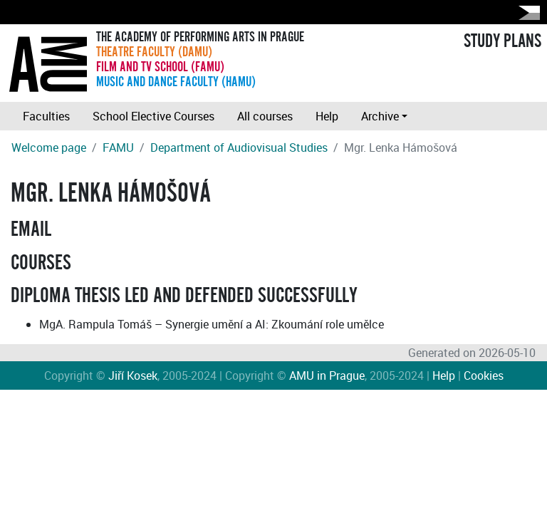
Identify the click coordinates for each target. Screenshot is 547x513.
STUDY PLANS (502, 41)
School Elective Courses (153, 116)
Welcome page (48, 147)
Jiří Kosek (132, 375)
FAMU (118, 147)
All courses (265, 116)
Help (327, 116)
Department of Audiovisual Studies (239, 147)
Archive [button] (380, 116)
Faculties (46, 116)
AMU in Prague (327, 375)
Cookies (484, 375)
